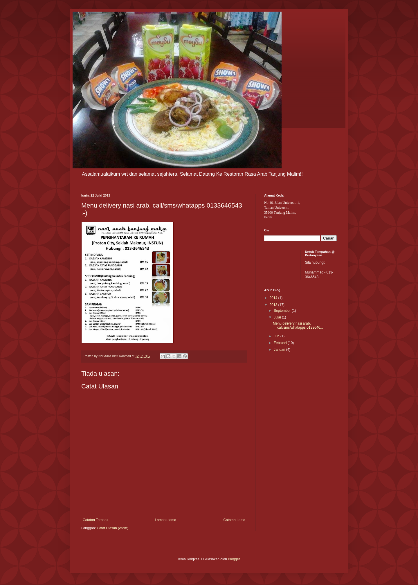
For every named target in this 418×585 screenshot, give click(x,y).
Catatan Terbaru (95, 520)
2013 (274, 305)
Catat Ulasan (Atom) (112, 528)
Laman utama (165, 520)
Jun (277, 336)
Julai (278, 317)
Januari (280, 350)
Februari (281, 343)
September (283, 311)
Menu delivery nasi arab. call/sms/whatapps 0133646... (298, 325)
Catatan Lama (234, 520)
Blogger (234, 559)
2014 (274, 298)
